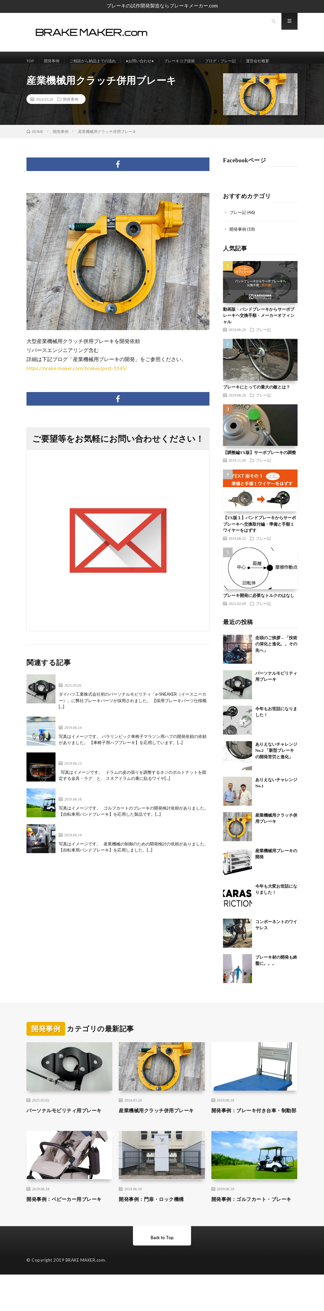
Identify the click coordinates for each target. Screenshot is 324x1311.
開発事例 (55, 61)
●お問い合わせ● (154, 61)
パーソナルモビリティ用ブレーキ (97, 697)
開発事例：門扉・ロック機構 (158, 1227)
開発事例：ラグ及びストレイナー (97, 775)
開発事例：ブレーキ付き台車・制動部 (253, 1133)
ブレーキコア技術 (199, 61)
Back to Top (162, 1273)
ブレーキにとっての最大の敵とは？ (256, 406)
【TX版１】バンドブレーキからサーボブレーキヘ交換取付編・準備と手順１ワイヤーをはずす (259, 543)
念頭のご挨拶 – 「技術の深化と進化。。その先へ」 (276, 663)
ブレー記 (238, 231)
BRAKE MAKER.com (85, 1296)
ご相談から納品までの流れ (101, 61)
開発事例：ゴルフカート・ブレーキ (100, 811)
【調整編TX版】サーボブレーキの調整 (259, 471)
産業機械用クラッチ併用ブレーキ (160, 1133)
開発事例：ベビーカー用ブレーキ (68, 1231)
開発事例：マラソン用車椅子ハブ (97, 739)
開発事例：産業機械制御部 (90, 847)
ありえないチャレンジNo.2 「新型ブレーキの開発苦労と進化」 (276, 769)
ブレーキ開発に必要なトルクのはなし (258, 614)
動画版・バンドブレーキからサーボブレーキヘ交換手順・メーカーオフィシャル (258, 334)
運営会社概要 (45, 73)
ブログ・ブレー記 (245, 61)
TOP (31, 61)
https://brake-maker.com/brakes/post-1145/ (76, 387)
